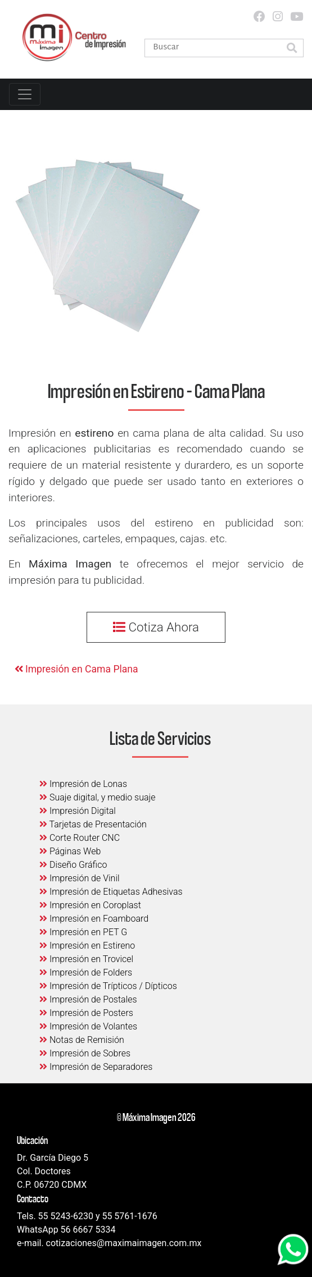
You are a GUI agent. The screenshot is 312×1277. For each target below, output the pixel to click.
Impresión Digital (77, 810)
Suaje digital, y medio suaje (97, 797)
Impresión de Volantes (88, 1026)
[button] (292, 48)
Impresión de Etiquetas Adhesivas (111, 891)
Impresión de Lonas (83, 784)
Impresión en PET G (83, 932)
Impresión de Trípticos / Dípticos (108, 986)
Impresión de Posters (86, 1013)
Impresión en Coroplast (90, 905)
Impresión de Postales (88, 999)
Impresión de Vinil (79, 878)
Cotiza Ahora (156, 627)
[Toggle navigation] (24, 94)
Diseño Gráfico (73, 864)
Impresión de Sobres (84, 1053)
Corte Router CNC (79, 837)
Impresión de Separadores (95, 1066)
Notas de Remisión (81, 1040)
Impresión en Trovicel (86, 959)
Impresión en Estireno (87, 945)
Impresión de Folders (85, 972)
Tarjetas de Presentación (93, 824)
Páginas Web (70, 851)
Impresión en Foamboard (93, 918)
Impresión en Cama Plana (76, 669)
